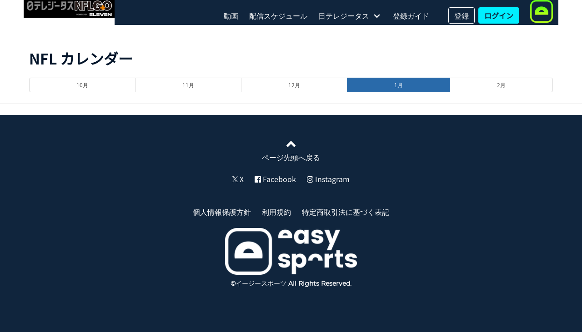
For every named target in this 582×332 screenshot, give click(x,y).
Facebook (275, 178)
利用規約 (276, 211)
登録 (461, 15)
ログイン (498, 15)
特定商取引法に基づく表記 (345, 211)
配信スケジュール (278, 15)
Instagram (328, 178)
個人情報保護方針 (222, 211)
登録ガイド (411, 15)
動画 (231, 15)
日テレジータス (343, 15)
